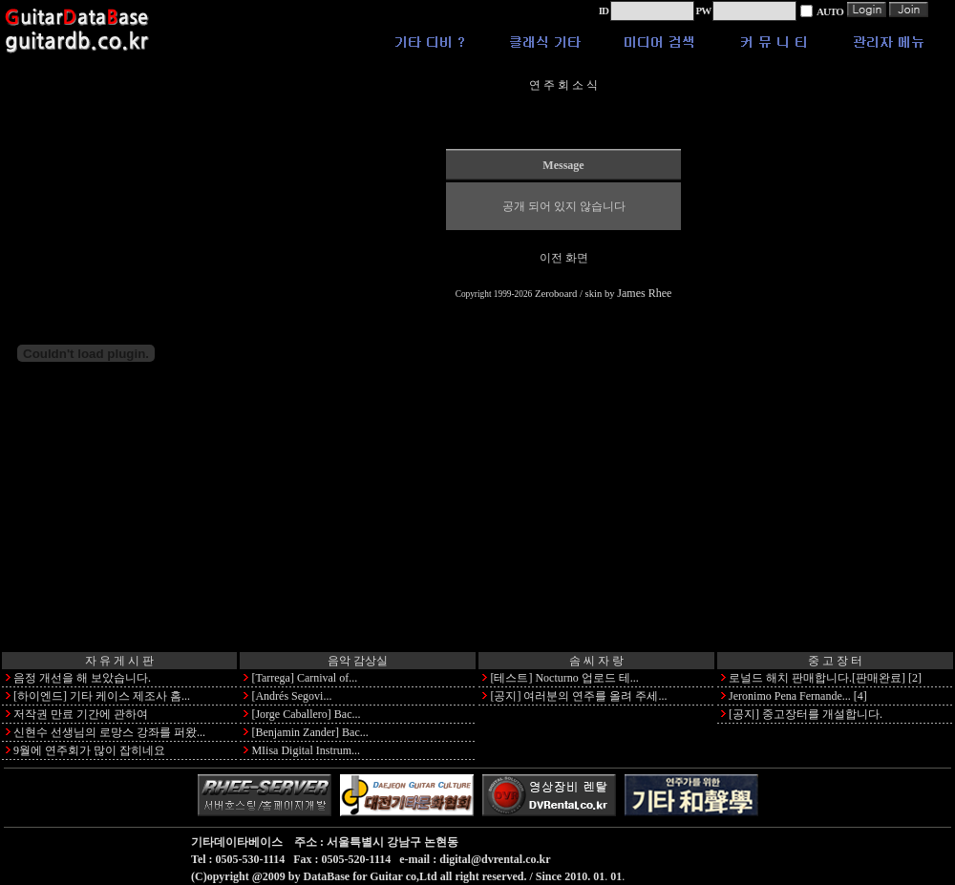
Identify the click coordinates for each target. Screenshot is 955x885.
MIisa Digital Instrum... (305, 750)
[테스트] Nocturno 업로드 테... (564, 678)
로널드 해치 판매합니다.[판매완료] (817, 678)
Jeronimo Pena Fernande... (790, 696)
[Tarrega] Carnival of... (304, 678)
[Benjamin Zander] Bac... (309, 732)
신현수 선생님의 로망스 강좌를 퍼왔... (109, 732)
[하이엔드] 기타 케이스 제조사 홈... (101, 696)
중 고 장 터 (835, 660)
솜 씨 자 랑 (596, 660)
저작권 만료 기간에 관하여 (80, 714)
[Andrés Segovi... (291, 696)
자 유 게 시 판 (119, 660)
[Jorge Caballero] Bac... (305, 714)
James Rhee (644, 293)
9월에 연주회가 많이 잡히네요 (89, 750)
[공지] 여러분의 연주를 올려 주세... (578, 696)
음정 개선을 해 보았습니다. (82, 678)
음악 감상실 (358, 660)
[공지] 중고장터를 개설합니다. (805, 714)
